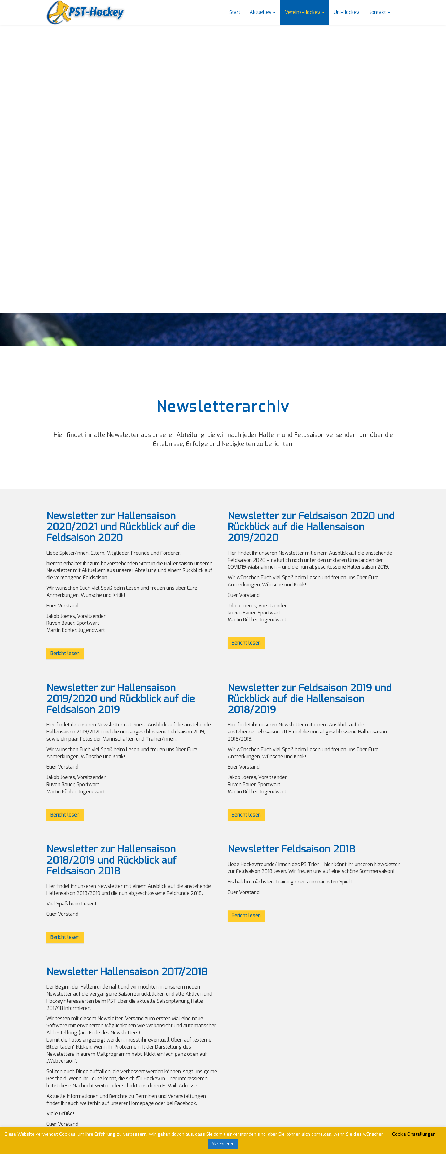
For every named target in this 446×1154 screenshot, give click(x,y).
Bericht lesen (65, 653)
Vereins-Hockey (305, 12)
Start (234, 12)
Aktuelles (263, 12)
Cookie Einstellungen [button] (413, 1134)
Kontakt (379, 12)
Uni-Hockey (346, 12)
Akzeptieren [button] (223, 1144)
